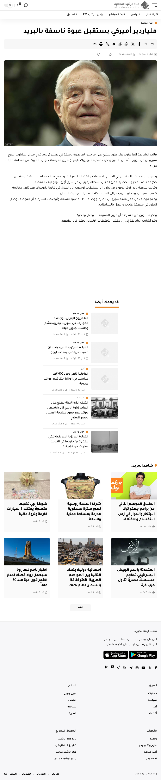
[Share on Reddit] (120, 44)
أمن (83, 369)
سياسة (81, 398)
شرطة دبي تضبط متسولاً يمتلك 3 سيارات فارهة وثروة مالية (27, 509)
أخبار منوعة (147, 23)
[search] (26, 5)
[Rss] (124, 668)
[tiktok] (118, 668)
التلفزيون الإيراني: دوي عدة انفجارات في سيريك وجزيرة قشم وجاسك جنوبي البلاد (66, 323)
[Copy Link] (107, 44)
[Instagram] (137, 668)
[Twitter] (150, 668)
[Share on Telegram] (114, 44)
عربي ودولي (79, 314)
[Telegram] (131, 668)
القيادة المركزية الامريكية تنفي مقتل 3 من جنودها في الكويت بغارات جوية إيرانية (68, 442)
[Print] (101, 44)
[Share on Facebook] (139, 44)
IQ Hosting (151, 774)
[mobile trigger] (153, 5)
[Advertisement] (80, 259)
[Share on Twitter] (133, 44)
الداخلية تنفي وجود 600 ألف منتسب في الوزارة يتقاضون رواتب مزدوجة (66, 379)
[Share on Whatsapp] (126, 44)
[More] (94, 44)
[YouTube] (143, 668)
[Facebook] (156, 668)
